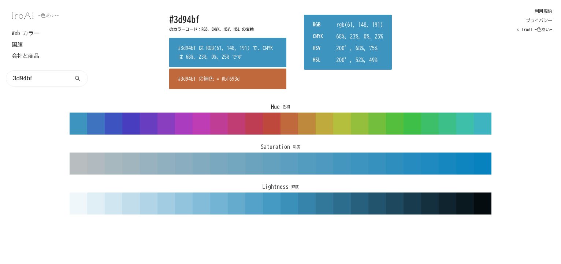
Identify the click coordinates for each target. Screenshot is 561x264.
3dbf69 (430, 124)
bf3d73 (236, 124)
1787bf (447, 164)
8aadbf (184, 164)
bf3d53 (254, 124)
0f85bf (465, 164)
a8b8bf (113, 164)
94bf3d (359, 124)
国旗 (17, 44)
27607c (359, 203)
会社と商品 (25, 56)
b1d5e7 (148, 203)
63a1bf (271, 164)
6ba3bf (254, 164)
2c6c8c (342, 203)
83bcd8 (201, 203)
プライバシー (539, 20)
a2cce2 (166, 203)
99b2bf (148, 164)
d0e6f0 (113, 203)
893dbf (166, 124)
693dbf (148, 124)
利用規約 (543, 11)
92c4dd (184, 203)
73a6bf (236, 164)
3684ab (307, 203)
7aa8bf (219, 164)
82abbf (201, 164)
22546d (377, 203)
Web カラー (25, 33)
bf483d (271, 124)
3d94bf (78, 124)
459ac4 (271, 203)
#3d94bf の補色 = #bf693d (208, 78)
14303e (430, 203)
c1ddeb (131, 203)
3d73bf (96, 124)
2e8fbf (395, 164)
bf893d (307, 124)
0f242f (447, 203)
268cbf (412, 164)
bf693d (289, 124)
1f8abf (430, 164)
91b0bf (166, 164)
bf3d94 (219, 124)
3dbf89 (447, 124)
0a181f (465, 203)
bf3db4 (201, 124)
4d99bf (324, 164)
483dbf (131, 124)
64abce (236, 203)
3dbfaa (465, 124)
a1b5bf (131, 164)
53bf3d (395, 124)
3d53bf (113, 124)
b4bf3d (342, 124)
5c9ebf (289, 164)
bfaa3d (324, 124)
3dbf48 (412, 124)
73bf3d (377, 124)
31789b (324, 203)
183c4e (412, 203)
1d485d (395, 203)
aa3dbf (184, 124)
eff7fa (78, 203)
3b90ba (289, 203)
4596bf (342, 164)
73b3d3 (219, 203)
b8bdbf (78, 164)
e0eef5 (96, 203)
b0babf (96, 164)
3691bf (377, 164)
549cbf (307, 164)
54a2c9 (254, 203)
